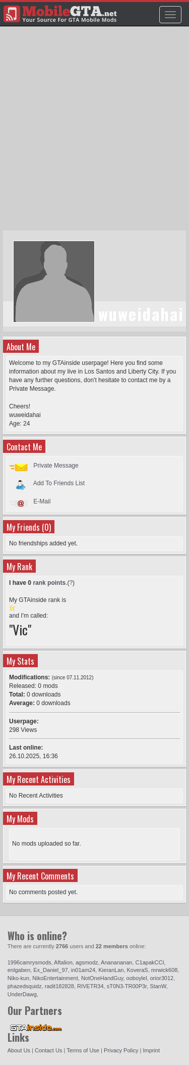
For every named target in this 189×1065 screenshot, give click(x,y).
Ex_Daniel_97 (50, 970)
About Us (19, 1050)
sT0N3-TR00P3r (127, 986)
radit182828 (59, 986)
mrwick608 (164, 970)
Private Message (55, 465)
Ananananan (116, 962)
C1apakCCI (150, 962)
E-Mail (41, 501)
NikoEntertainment (55, 978)
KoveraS (137, 970)
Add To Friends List (59, 483)
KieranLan (110, 970)
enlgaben (19, 970)
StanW (158, 986)
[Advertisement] (94, 133)
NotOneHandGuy (102, 978)
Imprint (151, 1050)
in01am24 (83, 970)
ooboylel (137, 978)
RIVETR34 (90, 986)
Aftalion (63, 962)
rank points (49, 582)
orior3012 (161, 978)
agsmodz (87, 962)
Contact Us (48, 1050)
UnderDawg (22, 994)
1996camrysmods (29, 962)
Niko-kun (18, 978)
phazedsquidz (25, 986)
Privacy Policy (121, 1050)
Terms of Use (83, 1050)
